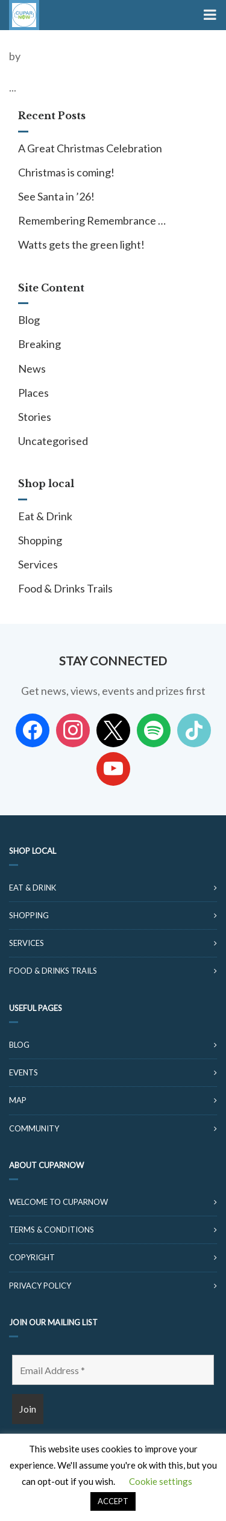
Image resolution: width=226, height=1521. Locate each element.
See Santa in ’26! (56, 196)
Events (23, 1072)
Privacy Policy (40, 1285)
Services (38, 564)
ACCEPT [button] (113, 1501)
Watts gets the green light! (81, 244)
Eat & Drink (45, 516)
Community (34, 1128)
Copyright (32, 1257)
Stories (34, 416)
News (32, 368)
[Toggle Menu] (209, 15)
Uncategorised (53, 440)
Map (18, 1100)
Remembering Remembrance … (92, 220)
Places (33, 392)
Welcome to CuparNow (58, 1202)
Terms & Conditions (51, 1229)
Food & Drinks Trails (65, 588)
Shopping (40, 540)
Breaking (39, 343)
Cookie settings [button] (160, 1481)
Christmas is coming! (66, 172)
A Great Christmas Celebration (90, 148)
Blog (29, 319)
